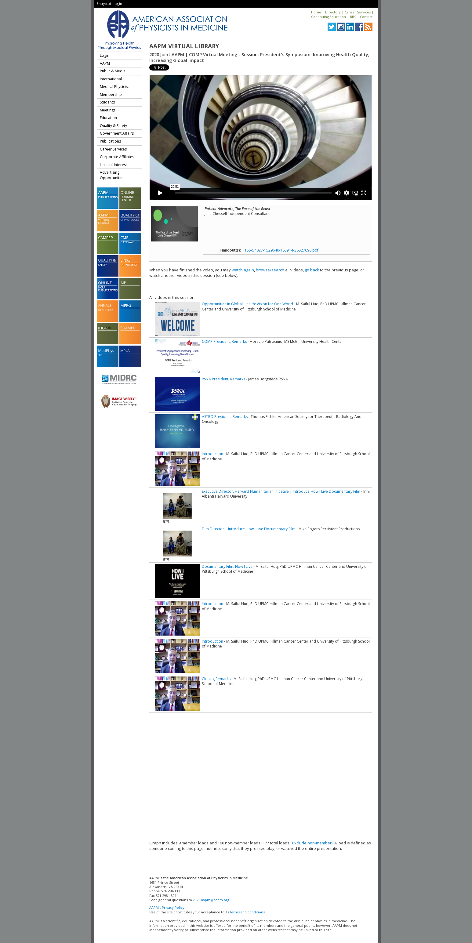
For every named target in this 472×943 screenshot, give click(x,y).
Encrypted (104, 4)
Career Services (358, 12)
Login (118, 4)
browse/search (270, 270)
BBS (353, 16)
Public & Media (112, 71)
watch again (243, 270)
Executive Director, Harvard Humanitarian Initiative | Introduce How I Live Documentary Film (281, 491)
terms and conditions (247, 912)
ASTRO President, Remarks (225, 416)
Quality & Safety (113, 125)
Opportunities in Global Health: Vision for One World (247, 303)
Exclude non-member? (312, 843)
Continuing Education (328, 16)
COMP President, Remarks (224, 341)
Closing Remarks (216, 678)
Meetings (107, 110)
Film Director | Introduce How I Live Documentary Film (249, 528)
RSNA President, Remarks (223, 379)
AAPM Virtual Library (184, 46)
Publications (110, 141)
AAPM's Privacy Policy (166, 907)
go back (312, 270)
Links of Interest (113, 164)
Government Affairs (117, 133)
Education (108, 117)
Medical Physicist (114, 86)
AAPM (105, 63)
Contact (366, 16)
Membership (111, 94)
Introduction (212, 453)
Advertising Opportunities (112, 175)
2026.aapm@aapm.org (211, 900)
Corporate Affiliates (117, 156)
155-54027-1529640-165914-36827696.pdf (281, 250)
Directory (333, 12)
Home (316, 12)
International (111, 79)
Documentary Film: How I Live (227, 566)
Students (107, 102)
